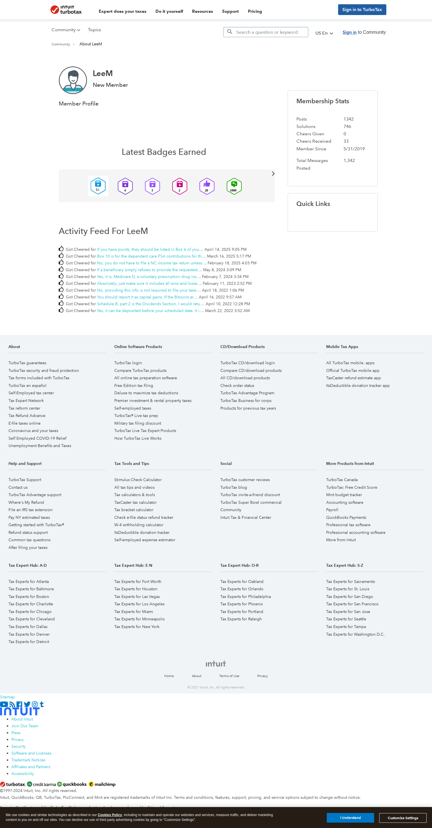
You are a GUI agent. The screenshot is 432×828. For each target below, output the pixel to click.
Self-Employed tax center (31, 392)
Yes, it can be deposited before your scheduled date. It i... (150, 310)
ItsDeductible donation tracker (142, 532)
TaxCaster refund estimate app (353, 377)
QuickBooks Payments (346, 517)
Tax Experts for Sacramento (350, 581)
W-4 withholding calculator (138, 524)
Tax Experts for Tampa (346, 626)
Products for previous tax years (248, 408)
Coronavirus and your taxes (33, 430)
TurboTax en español (28, 385)
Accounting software (344, 502)
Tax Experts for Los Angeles (139, 603)
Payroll (332, 509)
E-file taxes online (25, 423)
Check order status (237, 385)
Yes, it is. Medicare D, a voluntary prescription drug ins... (148, 276)
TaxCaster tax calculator (135, 502)
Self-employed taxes (132, 408)
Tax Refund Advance (27, 415)
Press (15, 732)
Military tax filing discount (137, 423)
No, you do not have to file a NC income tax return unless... (151, 263)
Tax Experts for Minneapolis (139, 618)
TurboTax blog (233, 487)
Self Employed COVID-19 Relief (37, 438)
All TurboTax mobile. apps (350, 362)
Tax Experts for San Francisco (352, 603)
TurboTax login (128, 362)
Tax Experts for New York (136, 626)
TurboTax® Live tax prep (136, 415)
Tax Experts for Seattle (346, 618)
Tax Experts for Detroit (29, 641)
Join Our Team (24, 725)
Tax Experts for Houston (135, 588)
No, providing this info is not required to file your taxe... (148, 290)
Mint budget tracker (344, 494)
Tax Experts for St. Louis (347, 588)
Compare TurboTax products (140, 370)
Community (61, 44)
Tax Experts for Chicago (30, 611)
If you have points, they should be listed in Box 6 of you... (149, 249)
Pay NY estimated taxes (29, 517)
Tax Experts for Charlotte (31, 603)
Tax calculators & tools (134, 494)
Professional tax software (348, 524)
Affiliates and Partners (30, 766)
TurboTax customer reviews (245, 479)
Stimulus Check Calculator (138, 479)
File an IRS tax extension (30, 509)
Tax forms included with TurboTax (39, 377)
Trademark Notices (28, 759)
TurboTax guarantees (27, 362)
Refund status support (28, 532)
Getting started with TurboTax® (36, 524)
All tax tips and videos (134, 487)
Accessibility (22, 773)
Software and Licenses (31, 753)
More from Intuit (341, 539)
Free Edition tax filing (133, 385)
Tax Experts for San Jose (348, 611)
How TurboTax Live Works (137, 438)
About (196, 676)
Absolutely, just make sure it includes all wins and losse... (149, 283)
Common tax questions (29, 539)
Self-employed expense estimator (144, 539)
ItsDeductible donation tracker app (358, 385)
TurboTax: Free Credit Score (351, 487)
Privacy (262, 676)
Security (18, 746)
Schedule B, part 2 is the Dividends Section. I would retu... (150, 303)
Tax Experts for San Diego (349, 596)
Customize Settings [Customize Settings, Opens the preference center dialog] (403, 821)
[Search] (265, 32)
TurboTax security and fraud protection (44, 370)
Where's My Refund (26, 502)
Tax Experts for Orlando (242, 588)
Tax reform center (24, 408)
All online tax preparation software (145, 377)
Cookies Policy (110, 818)
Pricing (255, 11)
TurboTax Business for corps (245, 400)
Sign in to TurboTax (362, 9)
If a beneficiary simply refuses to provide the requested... (149, 269)
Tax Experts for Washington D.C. (355, 634)
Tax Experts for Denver (29, 634)
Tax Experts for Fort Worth (137, 581)
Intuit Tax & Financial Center (245, 517)
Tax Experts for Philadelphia (245, 596)
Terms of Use (229, 676)
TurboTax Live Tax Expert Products (145, 430)
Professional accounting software (355, 532)
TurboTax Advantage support (35, 494)
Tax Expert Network (26, 400)
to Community (364, 32)
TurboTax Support (25, 479)
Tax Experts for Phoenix (241, 603)
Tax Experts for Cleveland (32, 618)
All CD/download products (245, 377)
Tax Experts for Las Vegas (137, 596)
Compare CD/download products (251, 370)
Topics (94, 29)
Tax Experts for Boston (29, 596)
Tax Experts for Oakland (242, 581)
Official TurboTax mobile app (353, 370)
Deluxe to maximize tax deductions (146, 392)
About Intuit (22, 719)
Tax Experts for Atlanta (29, 581)
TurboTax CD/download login (247, 362)
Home (169, 676)
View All (166, 173)
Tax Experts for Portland (241, 611)
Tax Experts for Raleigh (241, 618)
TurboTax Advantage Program (247, 392)
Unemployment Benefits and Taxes (40, 445)
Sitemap (7, 697)
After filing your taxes (28, 547)
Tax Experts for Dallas (28, 626)
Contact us (18, 487)
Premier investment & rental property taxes (152, 400)
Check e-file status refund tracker (143, 517)
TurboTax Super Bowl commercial (251, 502)
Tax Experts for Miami (133, 611)
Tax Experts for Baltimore (31, 588)
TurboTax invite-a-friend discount (250, 494)
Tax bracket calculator (133, 509)
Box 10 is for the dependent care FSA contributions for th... (151, 256)
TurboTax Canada (342, 479)
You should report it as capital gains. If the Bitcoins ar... (147, 297)
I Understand (350, 821)
